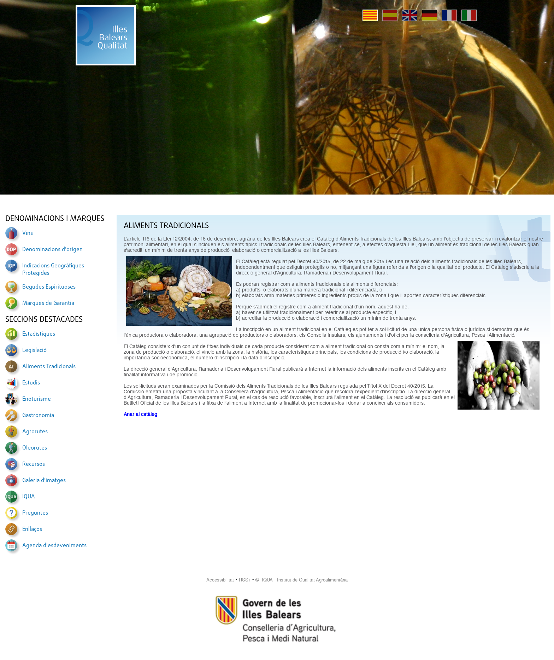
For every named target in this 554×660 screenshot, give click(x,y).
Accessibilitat (220, 580)
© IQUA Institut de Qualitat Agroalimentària (301, 580)
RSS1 (245, 580)
